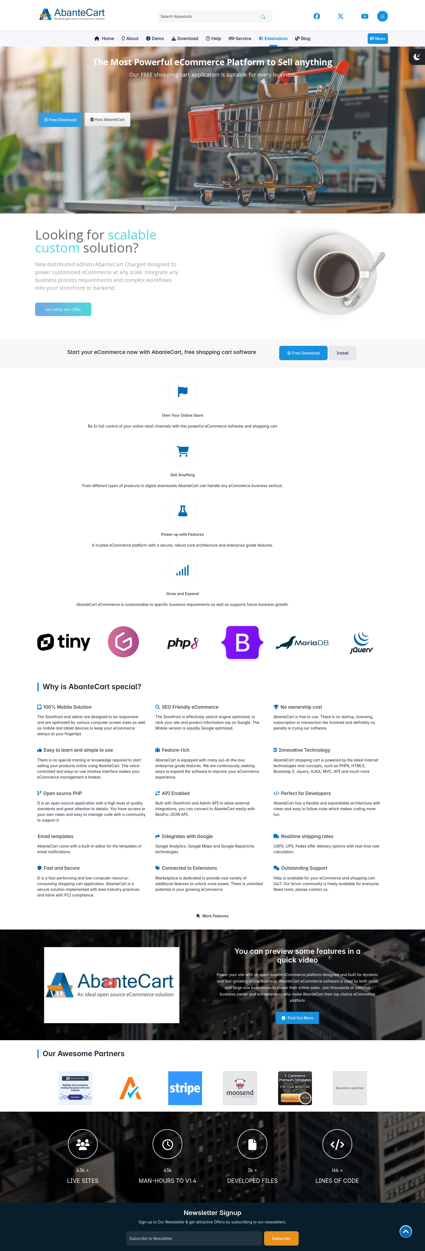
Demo (155, 38)
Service (240, 38)
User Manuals (227, 1123)
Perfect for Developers (302, 626)
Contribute (79, 1203)
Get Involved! (78, 1177)
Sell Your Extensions (232, 1154)
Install (342, 353)
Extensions (273, 38)
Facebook (316, 1123)
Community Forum (322, 1148)
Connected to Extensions (186, 701)
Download (185, 38)
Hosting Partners (229, 1188)
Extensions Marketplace (235, 1142)
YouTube (314, 1136)
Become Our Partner (232, 1194)
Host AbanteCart (107, 119)
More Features (212, 749)
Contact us (225, 1148)
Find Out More (297, 851)
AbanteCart (379, 1228)
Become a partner (350, 921)
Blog (302, 38)
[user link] (382, 16)
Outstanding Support (300, 701)
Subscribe (281, 1071)
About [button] (130, 38)
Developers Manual (232, 1129)
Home (104, 38)
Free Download (60, 119)
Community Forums (232, 1136)
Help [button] (213, 38)
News (378, 38)
